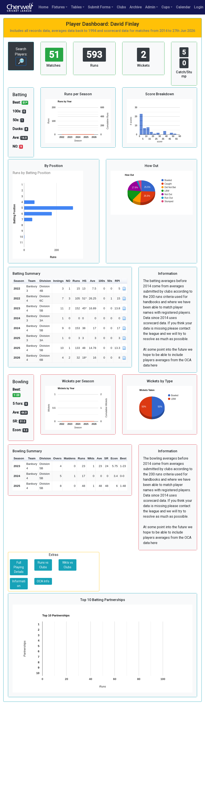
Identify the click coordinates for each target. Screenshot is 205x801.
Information (18, 583)
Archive (135, 7)
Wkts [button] (90, 458)
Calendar (183, 7)
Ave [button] (92, 280)
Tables (76, 7)
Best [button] (123, 458)
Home (43, 7)
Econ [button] (114, 458)
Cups (165, 7)
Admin (150, 7)
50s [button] (109, 280)
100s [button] (101, 280)
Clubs (121, 7)
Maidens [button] (70, 458)
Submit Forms (99, 7)
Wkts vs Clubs (67, 565)
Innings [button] (58, 280)
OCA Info (43, 581)
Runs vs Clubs (43, 565)
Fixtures (58, 7)
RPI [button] (117, 280)
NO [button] (68, 280)
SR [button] (106, 458)
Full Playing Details (19, 567)
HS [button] (84, 280)
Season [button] (19, 280)
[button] (124, 281)
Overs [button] (57, 458)
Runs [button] (76, 280)
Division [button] (45, 280)
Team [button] (31, 280)
